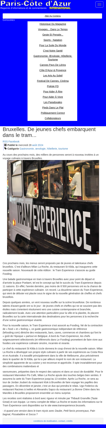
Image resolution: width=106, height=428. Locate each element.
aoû (34, 145)
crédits (69, 421)
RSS (5, 141)
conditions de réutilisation (45, 421)
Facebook (14, 141)
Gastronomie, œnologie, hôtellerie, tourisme (44, 148)
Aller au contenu (53, 16)
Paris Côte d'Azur (35, 5)
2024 (40, 145)
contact (61, 421)
